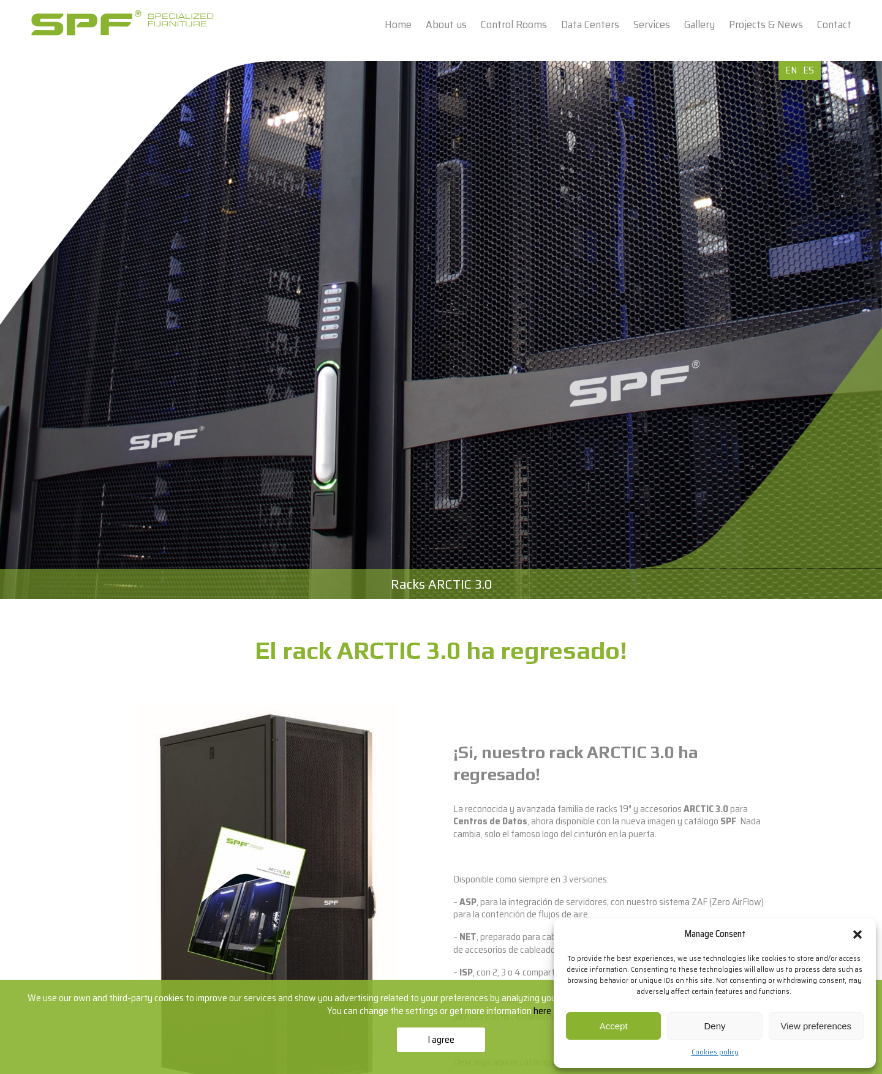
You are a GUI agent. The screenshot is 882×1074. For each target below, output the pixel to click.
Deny (714, 1026)
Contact (834, 24)
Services (651, 24)
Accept (614, 1026)
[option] (441, 330)
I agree (441, 1039)
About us (446, 24)
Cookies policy (715, 1051)
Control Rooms (514, 24)
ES (808, 70)
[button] (857, 934)
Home (398, 24)
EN (791, 70)
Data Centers (590, 24)
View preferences (816, 1026)
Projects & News (766, 24)
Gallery (699, 24)
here (543, 1010)
